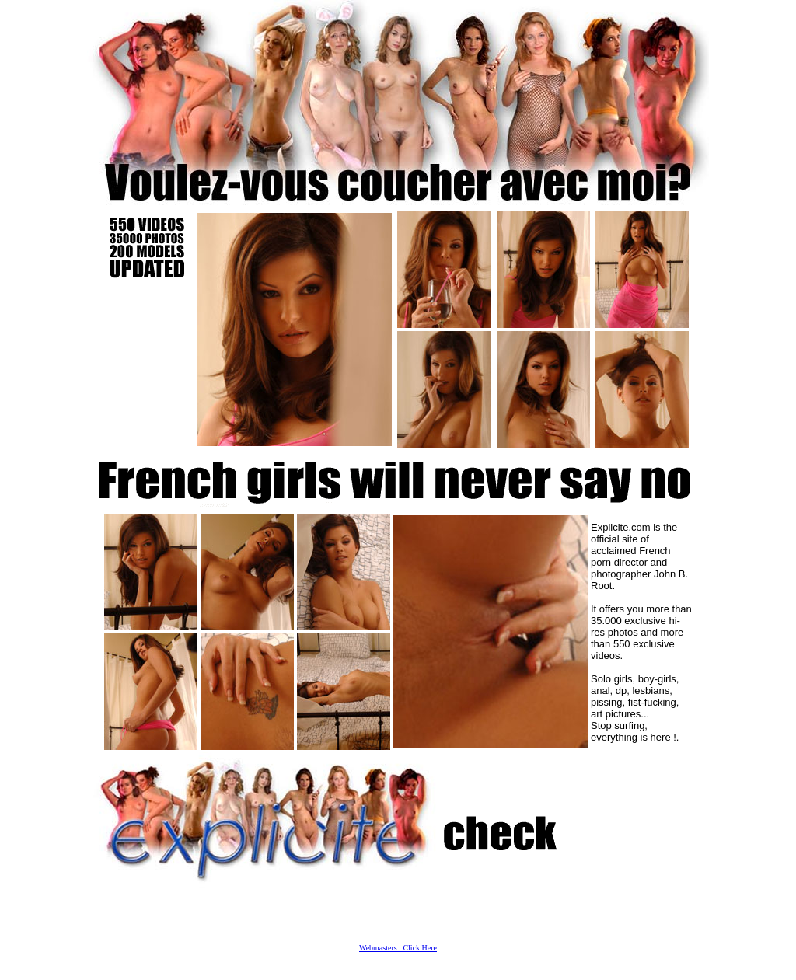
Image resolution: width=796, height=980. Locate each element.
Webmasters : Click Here (398, 947)
